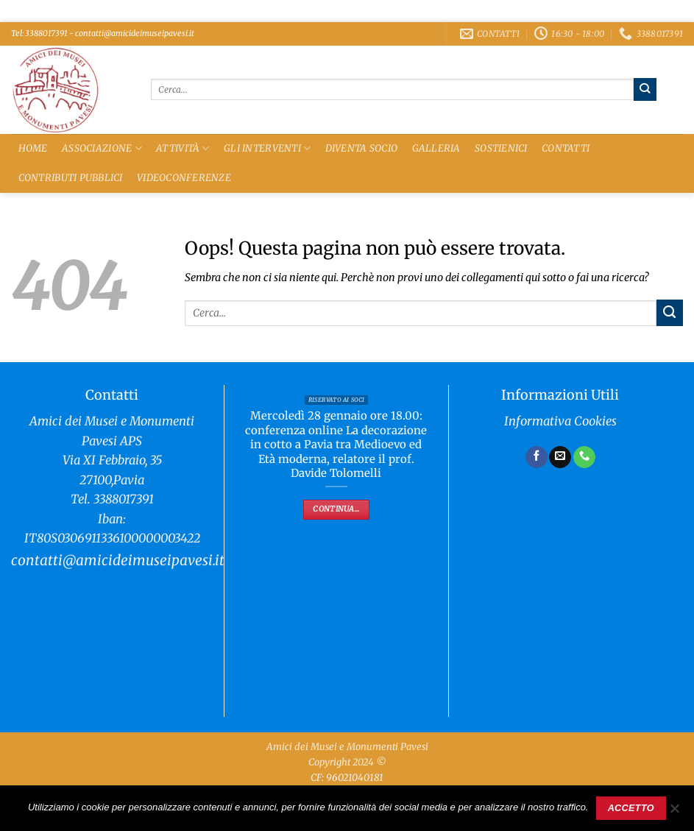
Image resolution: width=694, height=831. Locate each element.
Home (33, 148)
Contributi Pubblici (70, 177)
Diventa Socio (361, 148)
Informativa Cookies (560, 421)
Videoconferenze (184, 177)
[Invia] (645, 89)
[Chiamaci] (584, 457)
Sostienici (501, 148)
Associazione (102, 148)
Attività (183, 148)
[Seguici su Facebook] (536, 457)
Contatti (565, 148)
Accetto (631, 808)
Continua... (336, 509)
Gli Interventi (267, 148)
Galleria (436, 148)
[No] (674, 812)
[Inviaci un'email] (560, 457)
